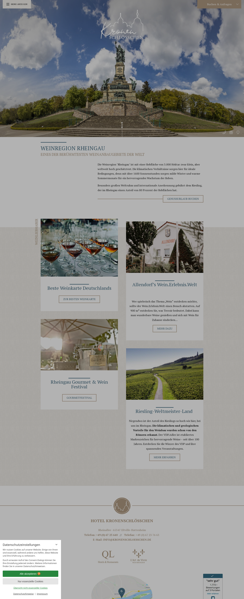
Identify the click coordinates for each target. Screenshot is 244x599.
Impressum (42, 593)
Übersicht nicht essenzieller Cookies (30, 587)
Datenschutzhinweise (23, 593)
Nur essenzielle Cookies (30, 581)
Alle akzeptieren (30, 573)
